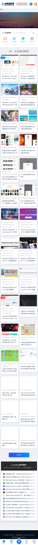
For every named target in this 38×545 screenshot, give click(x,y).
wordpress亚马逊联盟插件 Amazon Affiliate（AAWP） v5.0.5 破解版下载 (9, 318)
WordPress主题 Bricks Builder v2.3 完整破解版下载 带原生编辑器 (9, 261)
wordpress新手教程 (26, 390)
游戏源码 (5, 97)
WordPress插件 (7, 73)
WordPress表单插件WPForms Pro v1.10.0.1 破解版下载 (28, 289)
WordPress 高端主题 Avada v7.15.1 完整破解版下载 (28, 261)
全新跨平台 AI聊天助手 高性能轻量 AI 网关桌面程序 (28, 313)
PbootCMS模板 (6, 171)
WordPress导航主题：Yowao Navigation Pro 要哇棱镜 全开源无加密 (9, 232)
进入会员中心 (22, 4)
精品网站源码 (13, 97)
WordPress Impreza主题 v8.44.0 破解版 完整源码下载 (28, 232)
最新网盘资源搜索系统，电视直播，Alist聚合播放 (9, 203)
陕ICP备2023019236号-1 (19, 537)
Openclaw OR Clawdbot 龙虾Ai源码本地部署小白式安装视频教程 (28, 395)
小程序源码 (24, 414)
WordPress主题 (7, 227)
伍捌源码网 (19, 535)
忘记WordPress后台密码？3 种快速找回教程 (20, 507)
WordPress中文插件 (8, 71)
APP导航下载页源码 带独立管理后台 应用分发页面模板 (28, 445)
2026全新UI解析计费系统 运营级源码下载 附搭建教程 (28, 369)
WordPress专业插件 (7, 68)
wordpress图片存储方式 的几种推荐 (18, 511)
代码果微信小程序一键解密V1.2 (16, 492)
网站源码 (6, 99)
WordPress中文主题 (8, 224)
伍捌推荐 (8, 33)
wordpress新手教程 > (20, 465)
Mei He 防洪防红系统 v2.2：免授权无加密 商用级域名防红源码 (28, 203)
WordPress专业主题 (7, 222)
